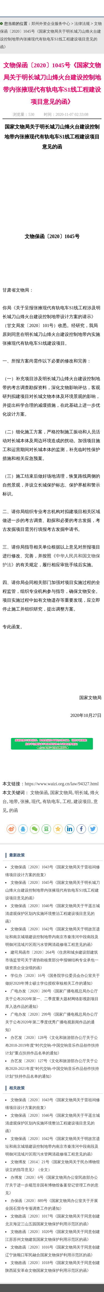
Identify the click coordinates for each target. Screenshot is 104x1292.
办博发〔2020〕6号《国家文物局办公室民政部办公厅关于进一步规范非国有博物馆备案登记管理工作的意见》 (51, 1185)
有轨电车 (51, 801)
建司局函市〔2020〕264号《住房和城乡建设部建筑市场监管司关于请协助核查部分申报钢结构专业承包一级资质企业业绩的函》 (51, 960)
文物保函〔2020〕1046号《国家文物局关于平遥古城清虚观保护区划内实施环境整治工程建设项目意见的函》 (52, 913)
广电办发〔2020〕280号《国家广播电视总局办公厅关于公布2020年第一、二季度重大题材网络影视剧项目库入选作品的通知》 (51, 999)
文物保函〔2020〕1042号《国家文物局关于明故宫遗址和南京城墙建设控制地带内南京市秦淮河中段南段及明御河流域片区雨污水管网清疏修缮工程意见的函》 (52, 937)
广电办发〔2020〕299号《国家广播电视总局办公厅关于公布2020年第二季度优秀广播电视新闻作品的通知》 (51, 1022)
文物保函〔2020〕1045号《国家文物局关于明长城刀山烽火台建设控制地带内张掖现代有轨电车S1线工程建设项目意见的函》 (52, 890)
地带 (13, 801)
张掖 (24, 801)
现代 (35, 801)
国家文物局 (61, 792)
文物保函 (39, 792)
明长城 (81, 792)
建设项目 (82, 801)
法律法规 (82, 24)
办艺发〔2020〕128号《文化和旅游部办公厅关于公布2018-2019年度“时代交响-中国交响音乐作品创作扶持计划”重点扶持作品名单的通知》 (52, 1045)
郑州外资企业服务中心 (50, 24)
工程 (66, 801)
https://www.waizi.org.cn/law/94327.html (61, 783)
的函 (13, 810)
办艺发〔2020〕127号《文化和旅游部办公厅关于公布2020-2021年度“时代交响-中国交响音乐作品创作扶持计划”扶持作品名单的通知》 (52, 1069)
